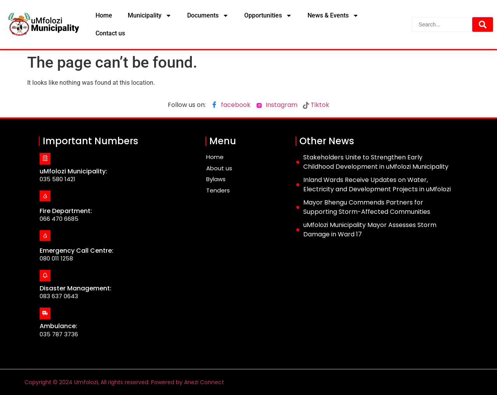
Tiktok (316, 104)
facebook (230, 105)
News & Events (333, 16)
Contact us (110, 33)
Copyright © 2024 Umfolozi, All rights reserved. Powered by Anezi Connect (124, 382)
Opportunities (268, 16)
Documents (208, 16)
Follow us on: (187, 104)
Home (104, 15)
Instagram (276, 104)
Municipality (150, 16)
